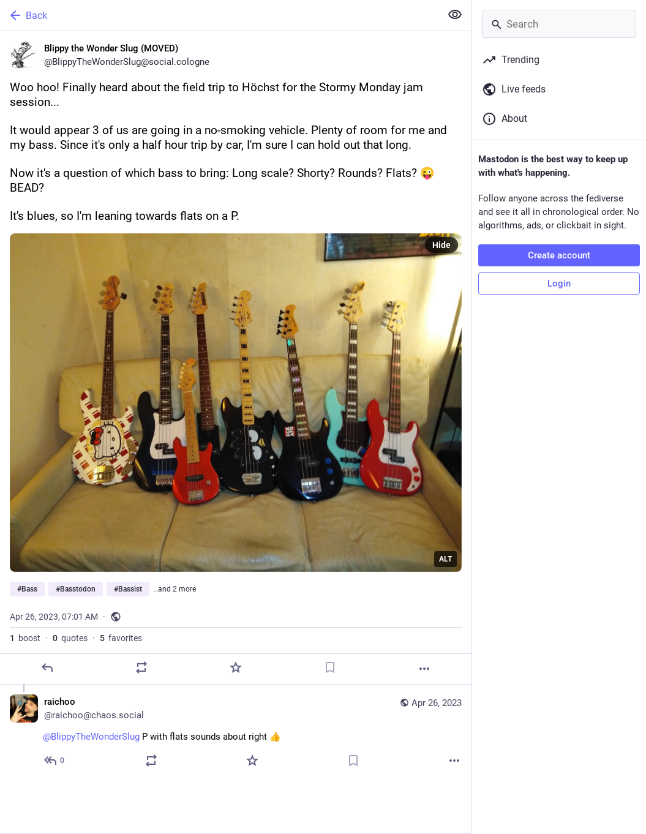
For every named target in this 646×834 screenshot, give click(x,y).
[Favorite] (235, 667)
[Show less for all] (454, 14)
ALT (445, 559)
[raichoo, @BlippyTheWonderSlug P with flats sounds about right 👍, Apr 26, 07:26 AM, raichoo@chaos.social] (235, 733)
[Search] (559, 24)
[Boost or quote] (141, 667)
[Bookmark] (330, 667)
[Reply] (47, 667)
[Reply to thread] (55, 760)
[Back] (219, 15)
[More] (424, 668)
